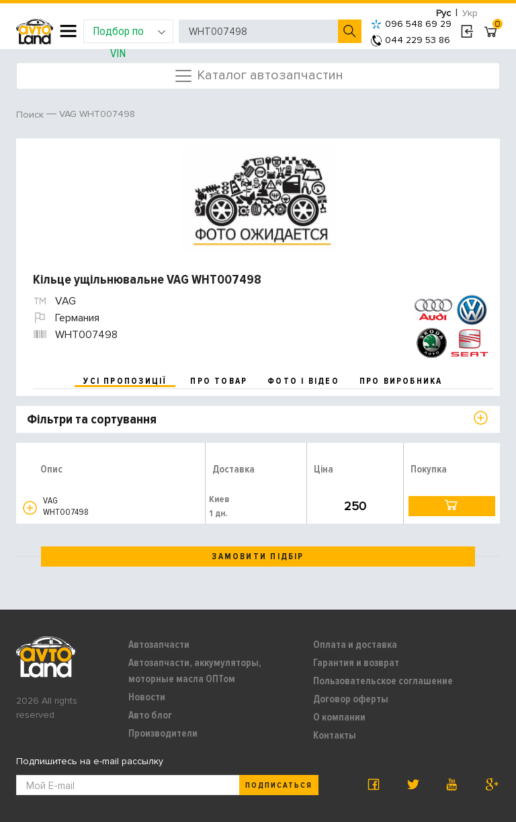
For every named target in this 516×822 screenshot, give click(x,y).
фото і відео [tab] (303, 381)
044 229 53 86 (410, 40)
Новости (146, 697)
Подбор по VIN (129, 33)
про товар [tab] (218, 381)
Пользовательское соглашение (383, 681)
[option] (260, 199)
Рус (443, 13)
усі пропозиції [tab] (125, 381)
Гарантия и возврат (356, 663)
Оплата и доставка (355, 645)
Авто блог (150, 715)
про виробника (401, 381)
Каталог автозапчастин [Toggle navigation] (258, 76)
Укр (470, 13)
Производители (163, 733)
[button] (30, 507)
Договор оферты (350, 699)
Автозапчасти (158, 645)
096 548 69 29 (411, 24)
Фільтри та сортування (92, 419)
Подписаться (278, 785)
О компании (339, 717)
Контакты (334, 735)
